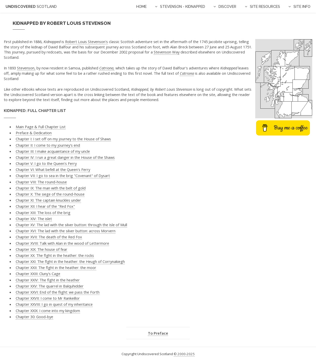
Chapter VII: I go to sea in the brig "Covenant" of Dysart (63, 175)
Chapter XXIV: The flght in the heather (48, 279)
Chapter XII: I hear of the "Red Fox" (45, 206)
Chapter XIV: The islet (34, 218)
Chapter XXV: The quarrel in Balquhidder (50, 286)
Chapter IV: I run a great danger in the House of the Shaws (65, 157)
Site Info (301, 6)
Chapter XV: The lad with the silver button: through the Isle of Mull (71, 224)
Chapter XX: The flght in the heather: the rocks (55, 255)
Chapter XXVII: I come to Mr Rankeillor (48, 298)
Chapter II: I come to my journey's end (48, 145)
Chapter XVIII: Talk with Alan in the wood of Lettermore (62, 243)
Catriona (187, 73)
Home (141, 6)
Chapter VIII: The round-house (41, 181)
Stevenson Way (167, 51)
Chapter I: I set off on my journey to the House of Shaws (63, 138)
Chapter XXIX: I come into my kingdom (48, 310)
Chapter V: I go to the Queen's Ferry (46, 163)
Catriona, (106, 67)
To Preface (158, 333)
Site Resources (265, 6)
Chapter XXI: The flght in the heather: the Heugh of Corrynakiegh (70, 261)
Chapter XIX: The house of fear (41, 249)
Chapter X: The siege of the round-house (50, 194)
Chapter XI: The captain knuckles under (48, 200)
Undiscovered (31, 6)
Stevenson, (26, 67)
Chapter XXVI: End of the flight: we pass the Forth (58, 292)
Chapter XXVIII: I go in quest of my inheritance (54, 304)
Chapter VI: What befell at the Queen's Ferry (53, 169)
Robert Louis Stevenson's (86, 41)
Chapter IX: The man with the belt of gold (51, 187)
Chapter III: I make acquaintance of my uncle (53, 151)
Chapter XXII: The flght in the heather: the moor (56, 267)
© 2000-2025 (184, 354)
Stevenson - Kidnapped (182, 6)
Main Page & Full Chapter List (41, 126)
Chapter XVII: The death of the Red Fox (49, 236)
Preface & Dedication (34, 132)
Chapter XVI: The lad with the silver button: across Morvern (65, 230)
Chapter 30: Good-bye (34, 316)
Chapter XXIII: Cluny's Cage (38, 273)
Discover (227, 6)
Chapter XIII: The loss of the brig (43, 212)
